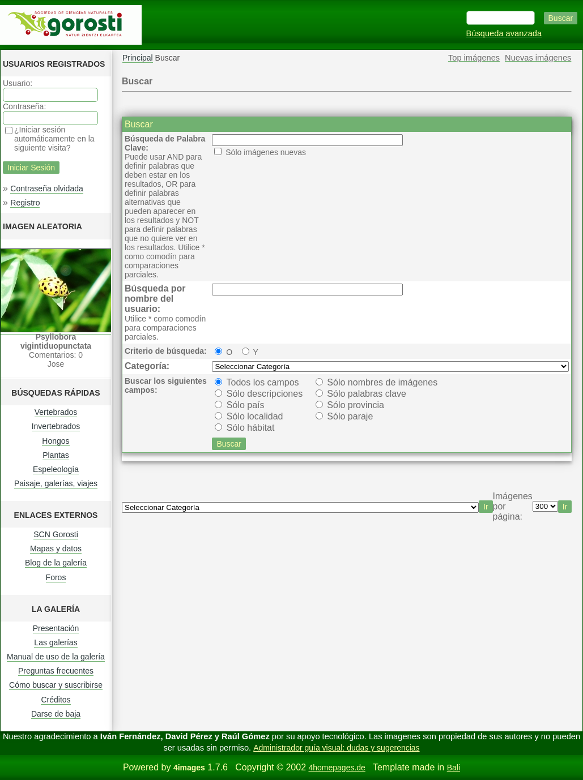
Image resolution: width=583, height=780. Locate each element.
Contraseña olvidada (46, 188)
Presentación (56, 628)
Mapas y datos (56, 548)
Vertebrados (56, 412)
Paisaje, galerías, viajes (55, 483)
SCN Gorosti (55, 534)
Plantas (55, 455)
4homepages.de (336, 767)
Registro (25, 202)
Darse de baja (55, 713)
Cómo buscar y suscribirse (56, 684)
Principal (137, 57)
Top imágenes (474, 57)
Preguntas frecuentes (55, 670)
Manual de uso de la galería (56, 656)
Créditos (55, 699)
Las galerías (55, 642)
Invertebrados (56, 426)
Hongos (55, 440)
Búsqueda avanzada (504, 33)
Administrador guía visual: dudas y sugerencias (336, 747)
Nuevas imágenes (538, 57)
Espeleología (56, 469)
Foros (56, 577)
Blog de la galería (56, 562)
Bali (453, 767)
